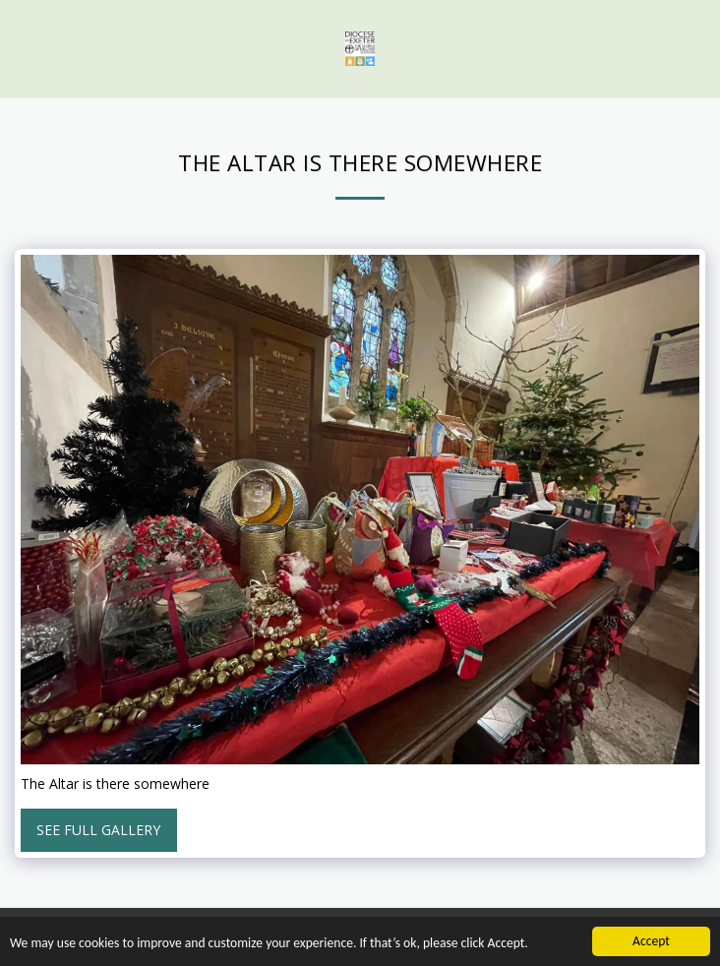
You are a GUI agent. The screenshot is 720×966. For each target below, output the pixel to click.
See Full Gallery (98, 829)
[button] (21, 48)
